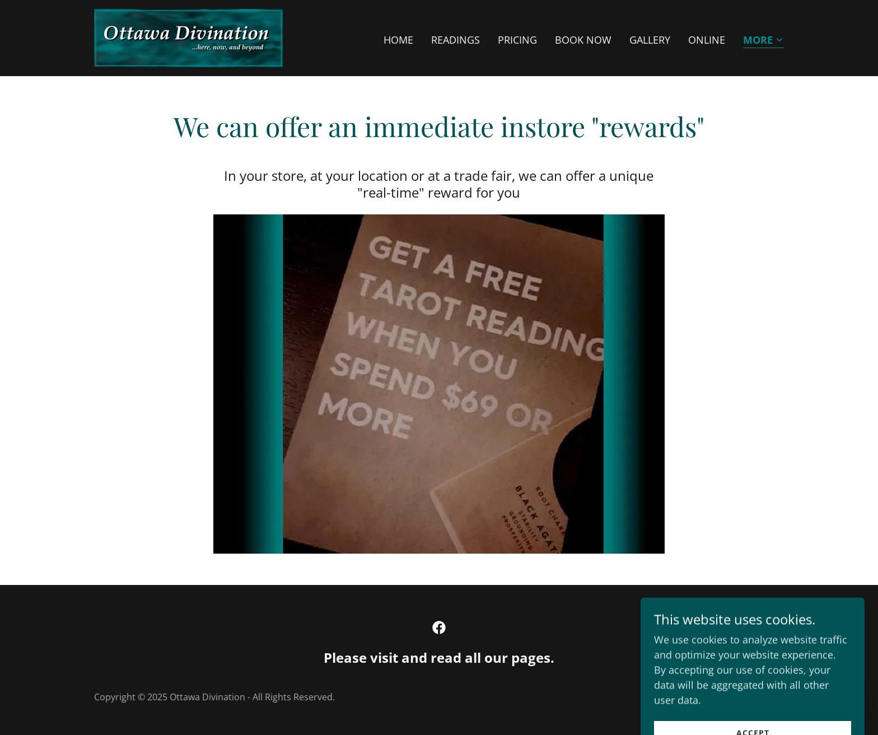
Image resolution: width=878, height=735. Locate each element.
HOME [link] (398, 39)
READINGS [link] (455, 39)
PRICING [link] (517, 39)
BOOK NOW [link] (583, 39)
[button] (763, 40)
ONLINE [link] (706, 39)
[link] (188, 37)
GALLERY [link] (649, 39)
